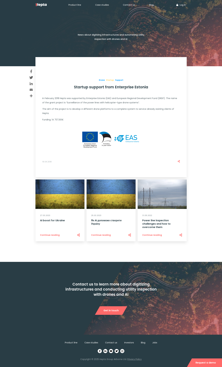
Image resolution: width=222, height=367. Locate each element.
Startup (110, 80)
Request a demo (206, 362)
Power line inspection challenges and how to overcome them (156, 224)
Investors (129, 342)
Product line (74, 4)
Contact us (129, 4)
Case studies (102, 4)
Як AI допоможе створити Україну (106, 222)
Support (119, 80)
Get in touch (111, 310)
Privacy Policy (134, 359)
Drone (102, 80)
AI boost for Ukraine (52, 220)
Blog (151, 4)
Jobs (154, 342)
